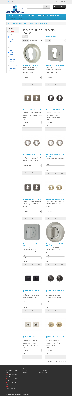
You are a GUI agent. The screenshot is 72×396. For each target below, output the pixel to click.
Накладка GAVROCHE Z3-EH (32, 199)
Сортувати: (25, 40)
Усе (10, 37)
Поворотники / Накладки (19, 23)
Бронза (12, 31)
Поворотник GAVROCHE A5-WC (55, 290)
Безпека (11, 15)
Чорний (11, 57)
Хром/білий (12, 59)
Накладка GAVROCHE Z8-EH (55, 199)
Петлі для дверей (42, 15)
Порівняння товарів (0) (51, 36)
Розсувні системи (54, 15)
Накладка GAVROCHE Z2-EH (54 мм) (55, 155)
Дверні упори (12, 18)
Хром (11, 50)
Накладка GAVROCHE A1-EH (32, 110)
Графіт (11, 54)
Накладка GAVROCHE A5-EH (55, 110)
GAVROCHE (12, 41)
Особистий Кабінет (42, 370)
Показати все (11, 70)
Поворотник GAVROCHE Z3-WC (32, 337)
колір (25, 75)
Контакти (27, 18)
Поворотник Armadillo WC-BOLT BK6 (55, 244)
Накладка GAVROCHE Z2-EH (32, 154)
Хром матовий (13, 66)
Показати (48, 40)
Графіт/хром (13, 61)
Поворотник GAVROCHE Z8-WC (55, 337)
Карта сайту (25, 372)
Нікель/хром (13, 63)
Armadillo (12, 39)
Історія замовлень (42, 372)
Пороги (20, 18)
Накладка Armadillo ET (30, 65)
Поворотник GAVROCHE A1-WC (32, 290)
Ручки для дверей (30, 15)
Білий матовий (13, 68)
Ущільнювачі (19, 15)
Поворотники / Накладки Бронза (38, 23)
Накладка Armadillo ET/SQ (55, 65)
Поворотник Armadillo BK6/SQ (30, 244)
